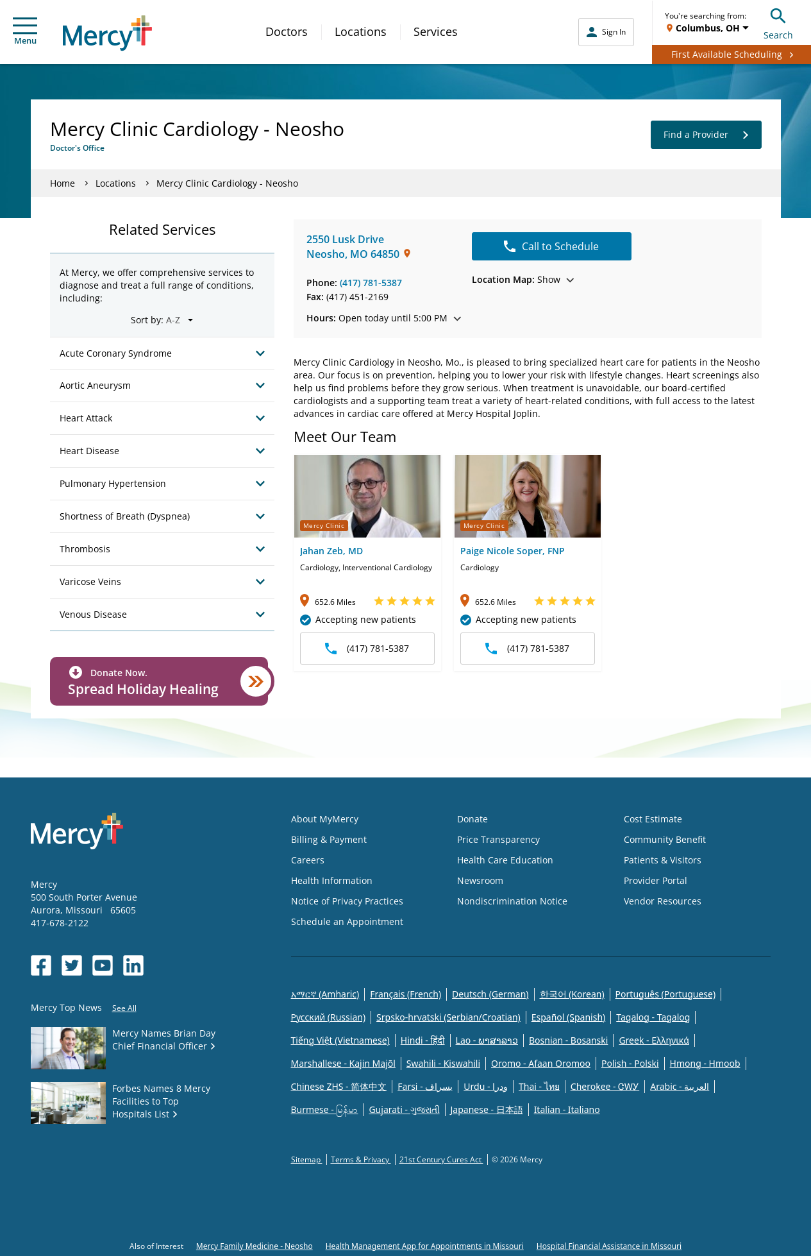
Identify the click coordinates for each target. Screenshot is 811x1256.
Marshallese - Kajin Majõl (343, 1063)
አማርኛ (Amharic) (325, 994)
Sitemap (306, 1159)
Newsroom (480, 880)
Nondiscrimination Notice (512, 901)
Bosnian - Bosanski (568, 1040)
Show (523, 279)
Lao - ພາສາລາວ (487, 1040)
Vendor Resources (662, 901)
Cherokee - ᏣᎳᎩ (605, 1086)
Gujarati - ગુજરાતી (404, 1109)
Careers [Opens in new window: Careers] (307, 860)
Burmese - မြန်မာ (324, 1109)
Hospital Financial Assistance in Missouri (609, 1246)
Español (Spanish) (568, 1017)
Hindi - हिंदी (423, 1040)
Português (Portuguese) (665, 994)
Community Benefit (665, 839)
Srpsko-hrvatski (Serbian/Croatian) (448, 1017)
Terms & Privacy (361, 1159)
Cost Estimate (653, 819)
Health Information (331, 880)
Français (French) (405, 994)
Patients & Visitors (662, 860)
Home (62, 183)
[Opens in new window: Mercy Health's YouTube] (102, 965)
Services (436, 31)
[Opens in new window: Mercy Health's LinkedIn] (133, 965)
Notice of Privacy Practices (347, 901)
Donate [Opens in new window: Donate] (472, 819)
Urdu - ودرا (486, 1086)
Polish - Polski (630, 1063)
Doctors (286, 31)
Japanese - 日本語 (487, 1109)
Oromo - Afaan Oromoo (540, 1063)
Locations (361, 31)
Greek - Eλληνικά (654, 1040)
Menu (25, 31)
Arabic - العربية (679, 1086)
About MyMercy (324, 819)
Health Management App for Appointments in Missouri (425, 1246)
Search (778, 22)
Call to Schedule (551, 246)
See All (124, 1008)
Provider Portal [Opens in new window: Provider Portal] (655, 880)
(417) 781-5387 (371, 282)
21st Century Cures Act (441, 1159)
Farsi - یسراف (425, 1086)
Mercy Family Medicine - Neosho (254, 1246)
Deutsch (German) (490, 994)
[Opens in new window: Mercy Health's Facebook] (41, 965)
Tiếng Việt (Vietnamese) (340, 1040)
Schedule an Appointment (347, 921)
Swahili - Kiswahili (443, 1063)
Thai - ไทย (539, 1086)
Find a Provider (706, 134)
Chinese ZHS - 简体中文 (339, 1086)
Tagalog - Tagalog (653, 1017)
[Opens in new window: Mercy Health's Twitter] (72, 965)
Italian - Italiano (567, 1109)
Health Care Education (505, 860)
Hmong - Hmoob (705, 1063)
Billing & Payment (329, 839)
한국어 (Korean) (572, 994)
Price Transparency (498, 839)
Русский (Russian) (328, 1017)
